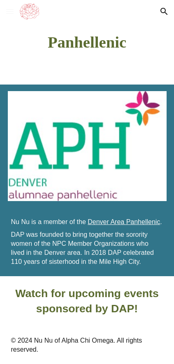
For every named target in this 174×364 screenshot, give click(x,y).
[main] (87, 42)
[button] (10, 11)
